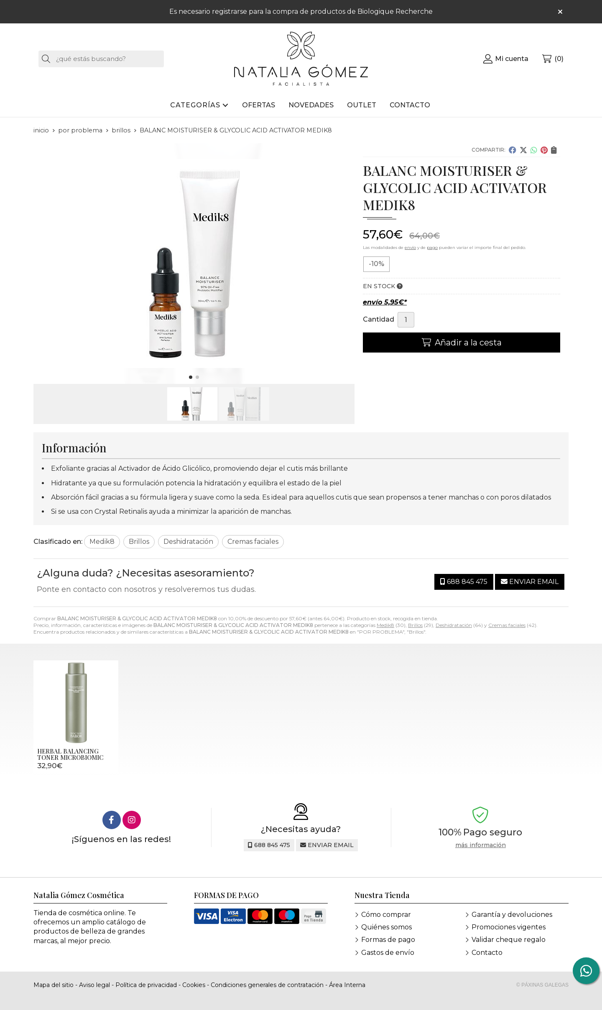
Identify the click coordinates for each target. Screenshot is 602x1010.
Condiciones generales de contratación (267, 985)
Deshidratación (454, 625)
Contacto (487, 953)
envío (410, 247)
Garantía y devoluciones (512, 915)
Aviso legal (94, 985)
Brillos (415, 625)
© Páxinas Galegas (542, 985)
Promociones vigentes (509, 927)
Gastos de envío (387, 953)
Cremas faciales (506, 625)
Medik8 (385, 625)
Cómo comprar (386, 915)
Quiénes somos (386, 927)
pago (432, 247)
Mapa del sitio (53, 985)
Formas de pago (388, 940)
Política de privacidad (146, 985)
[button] (190, 377)
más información (480, 845)
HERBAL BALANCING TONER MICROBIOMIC (70, 754)
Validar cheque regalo (509, 940)
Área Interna (347, 985)
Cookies (193, 985)
